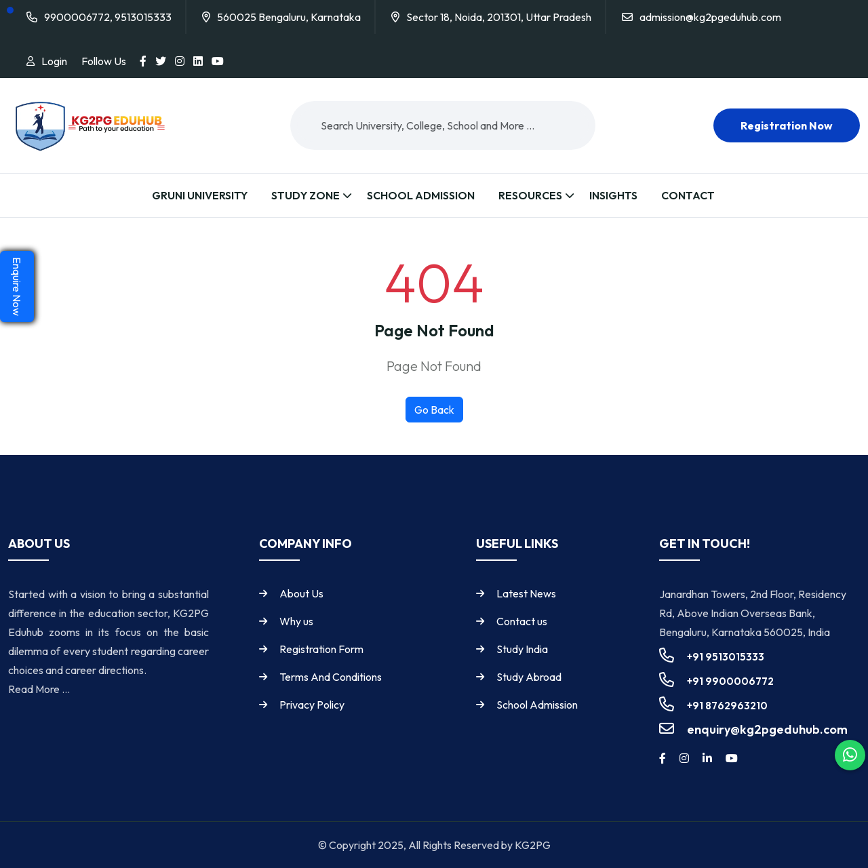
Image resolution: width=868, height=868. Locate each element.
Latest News (526, 593)
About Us (301, 593)
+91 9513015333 (725, 656)
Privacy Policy (311, 704)
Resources (530, 195)
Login (54, 61)
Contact (688, 195)
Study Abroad (528, 677)
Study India (522, 649)
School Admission (421, 195)
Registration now (787, 125)
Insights (613, 195)
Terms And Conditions (330, 677)
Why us (296, 621)
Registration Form (321, 649)
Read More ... (39, 689)
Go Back (434, 409)
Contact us (521, 621)
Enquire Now (17, 286)
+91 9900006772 (730, 681)
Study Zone (305, 195)
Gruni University (200, 195)
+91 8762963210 (727, 705)
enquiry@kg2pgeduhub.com (767, 729)
